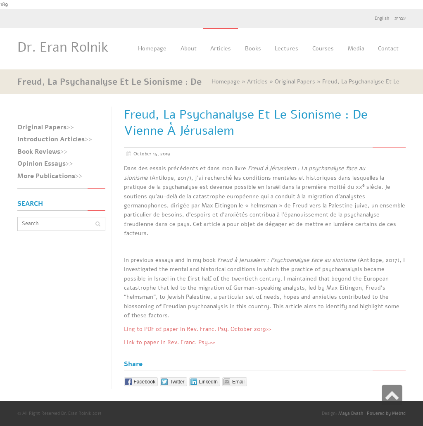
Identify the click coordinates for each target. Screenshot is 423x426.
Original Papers (42, 127)
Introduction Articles (51, 139)
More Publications (46, 176)
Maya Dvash (350, 413)
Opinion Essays (41, 163)
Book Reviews (38, 151)
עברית (400, 18)
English (382, 18)
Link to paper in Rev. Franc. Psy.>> (169, 342)
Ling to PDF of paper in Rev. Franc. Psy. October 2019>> (197, 329)
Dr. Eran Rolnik (62, 47)
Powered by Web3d (386, 413)
